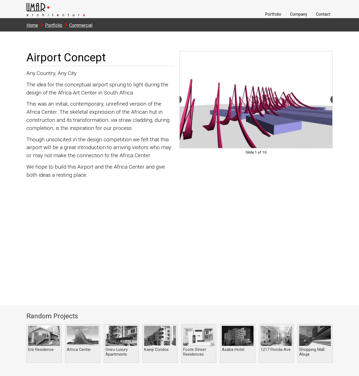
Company (298, 14)
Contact (323, 14)
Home (32, 25)
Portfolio (273, 14)
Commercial (80, 25)
